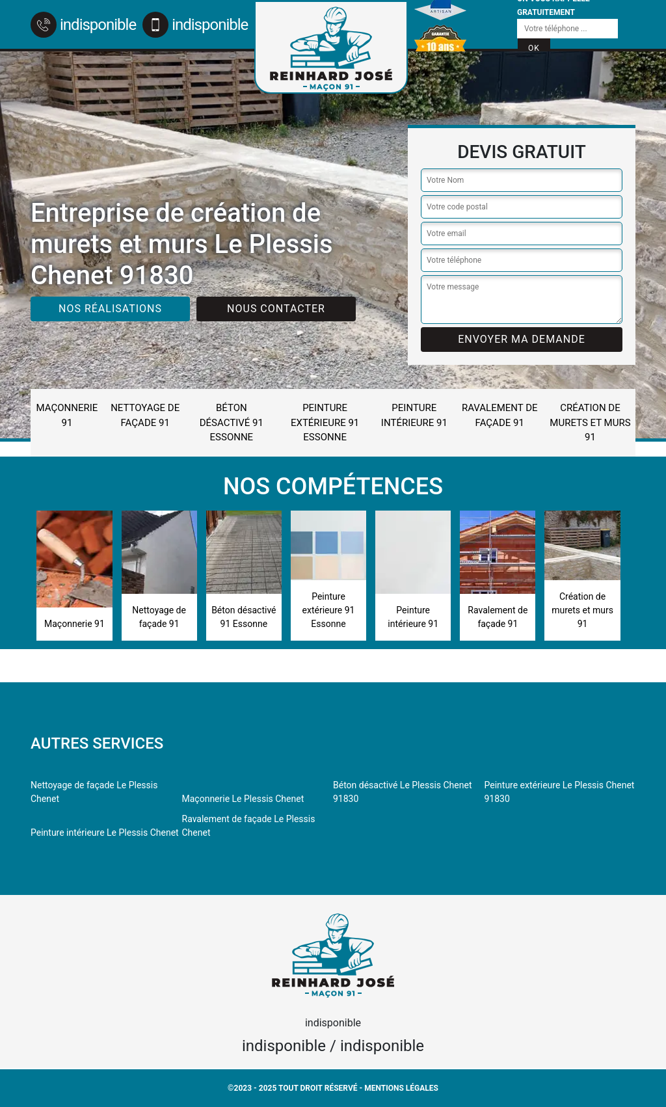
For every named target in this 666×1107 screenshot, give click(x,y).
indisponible (83, 25)
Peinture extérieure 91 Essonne (325, 422)
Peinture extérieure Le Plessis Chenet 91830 (560, 792)
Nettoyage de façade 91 (145, 415)
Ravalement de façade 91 (500, 415)
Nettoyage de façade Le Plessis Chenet (94, 792)
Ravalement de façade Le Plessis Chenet (248, 826)
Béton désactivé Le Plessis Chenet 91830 (402, 792)
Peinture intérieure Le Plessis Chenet (105, 832)
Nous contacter (276, 308)
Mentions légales (401, 1088)
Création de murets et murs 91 (590, 422)
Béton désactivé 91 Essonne (231, 422)
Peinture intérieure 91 (414, 415)
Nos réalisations (110, 308)
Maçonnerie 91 (67, 415)
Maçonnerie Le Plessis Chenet (243, 799)
